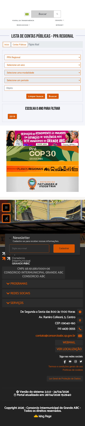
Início (6, 44)
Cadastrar (64, 248)
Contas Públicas (19, 44)
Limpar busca (35, 96)
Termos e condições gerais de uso (65, 366)
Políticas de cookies (73, 370)
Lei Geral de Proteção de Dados (65, 378)
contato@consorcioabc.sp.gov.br (55, 335)
